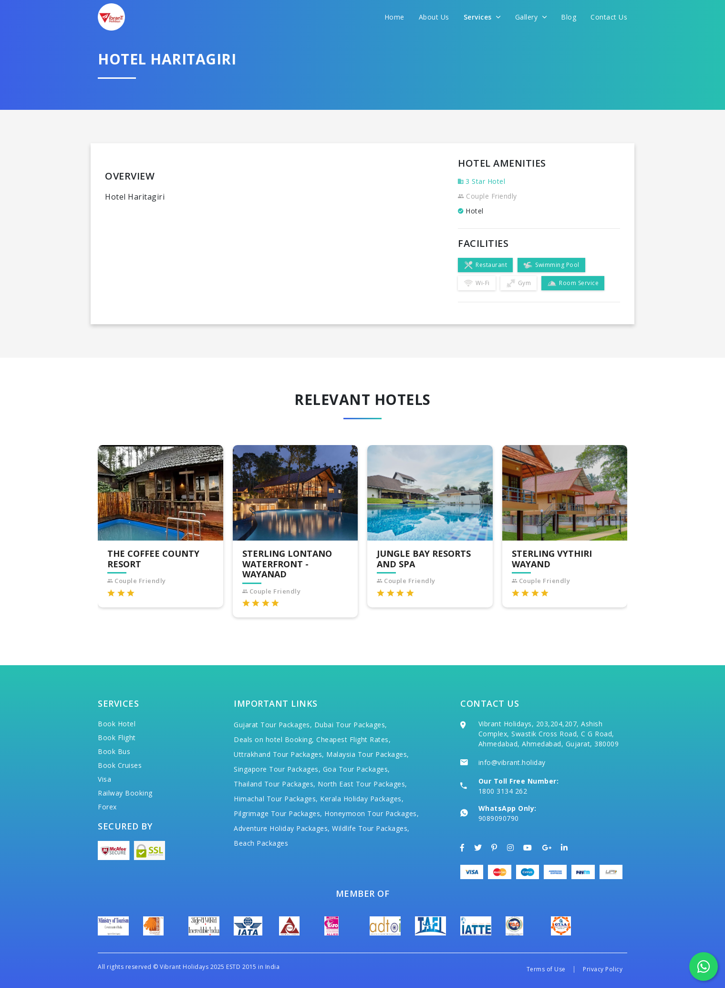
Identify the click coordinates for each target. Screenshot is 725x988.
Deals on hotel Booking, (274, 739)
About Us (434, 16)
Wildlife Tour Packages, (371, 828)
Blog (568, 16)
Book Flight (117, 737)
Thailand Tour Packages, (275, 783)
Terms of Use (546, 969)
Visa (104, 779)
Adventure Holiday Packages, (282, 828)
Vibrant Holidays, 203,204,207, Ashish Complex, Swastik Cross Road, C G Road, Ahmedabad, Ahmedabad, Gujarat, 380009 (548, 733)
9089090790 (498, 818)
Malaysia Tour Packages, (367, 754)
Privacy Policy (602, 969)
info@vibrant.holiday (512, 762)
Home (394, 16)
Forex (107, 806)
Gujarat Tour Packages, (273, 724)
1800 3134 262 (503, 791)
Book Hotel (116, 723)
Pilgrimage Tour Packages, (278, 813)
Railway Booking (125, 792)
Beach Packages (261, 843)
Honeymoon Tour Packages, (371, 813)
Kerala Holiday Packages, (362, 798)
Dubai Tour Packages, (350, 724)
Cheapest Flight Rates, (353, 739)
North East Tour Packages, (362, 783)
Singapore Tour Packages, (277, 769)
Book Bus (114, 751)
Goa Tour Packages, (356, 769)
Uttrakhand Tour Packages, (279, 754)
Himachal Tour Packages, (276, 798)
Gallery (531, 16)
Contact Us (608, 16)
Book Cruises (120, 765)
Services (482, 16)
